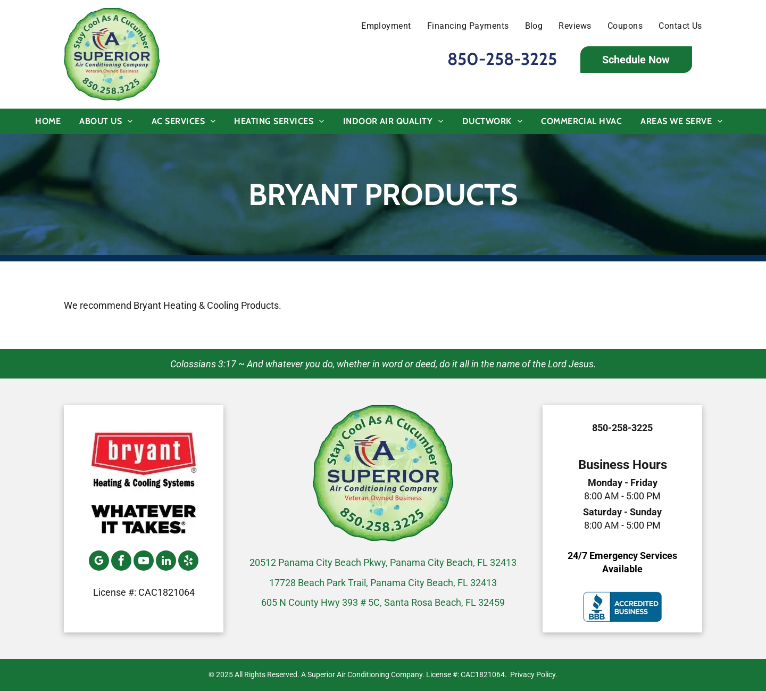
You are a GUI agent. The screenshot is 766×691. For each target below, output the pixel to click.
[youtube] (144, 561)
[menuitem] (378, 26)
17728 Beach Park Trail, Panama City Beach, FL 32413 (383, 582)
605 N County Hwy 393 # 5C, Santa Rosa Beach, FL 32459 (383, 602)
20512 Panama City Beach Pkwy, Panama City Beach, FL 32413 (383, 562)
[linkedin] (166, 561)
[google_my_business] (99, 561)
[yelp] (188, 561)
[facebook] (121, 561)
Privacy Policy (532, 674)
